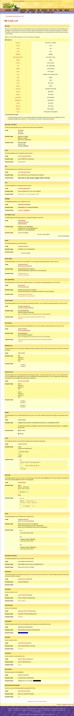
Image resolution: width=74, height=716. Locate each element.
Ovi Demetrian (30, 714)
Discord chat (60, 1)
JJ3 (19, 696)
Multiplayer (32, 10)
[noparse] (18, 88)
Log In (60, 10)
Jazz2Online (64, 704)
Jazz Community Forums (29, 1)
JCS (39, 10)
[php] (18, 83)
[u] (19, 42)
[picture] (18, 106)
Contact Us (59, 704)
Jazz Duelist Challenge (38, 1)
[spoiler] (18, 108)
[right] (17, 57)
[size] (18, 48)
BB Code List (11, 21)
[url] (18, 65)
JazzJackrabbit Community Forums (13, 16)
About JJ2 (20, 648)
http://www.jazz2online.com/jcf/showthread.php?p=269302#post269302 (35, 339)
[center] (21, 57)
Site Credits (21, 708)
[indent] (18, 60)
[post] (18, 71)
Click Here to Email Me (23, 275)
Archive (69, 704)
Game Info (23, 10)
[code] (17, 80)
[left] (14, 57)
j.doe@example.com (23, 273)
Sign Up (66, 10)
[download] (18, 97)
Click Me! (20, 318)
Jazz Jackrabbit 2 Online (37, 5)
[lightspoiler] (18, 100)
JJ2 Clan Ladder (45, 1)
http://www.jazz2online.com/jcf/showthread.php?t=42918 (31, 317)
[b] (16, 42)
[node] (18, 103)
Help (55, 10)
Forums (15, 10)
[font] (18, 51)
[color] (17, 45)
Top (72, 704)
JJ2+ (56, 1)
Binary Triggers (21, 600)
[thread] (18, 68)
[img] (18, 77)
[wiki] (18, 111)
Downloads (8, 10)
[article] (18, 94)
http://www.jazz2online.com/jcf (25, 294)
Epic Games (10, 710)
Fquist (19, 664)
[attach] (18, 91)
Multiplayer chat (52, 1)
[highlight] (18, 54)
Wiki (50, 10)
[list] (18, 74)
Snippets (44, 10)
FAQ (23, 16)
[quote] (18, 86)
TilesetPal (20, 616)
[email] (18, 63)
